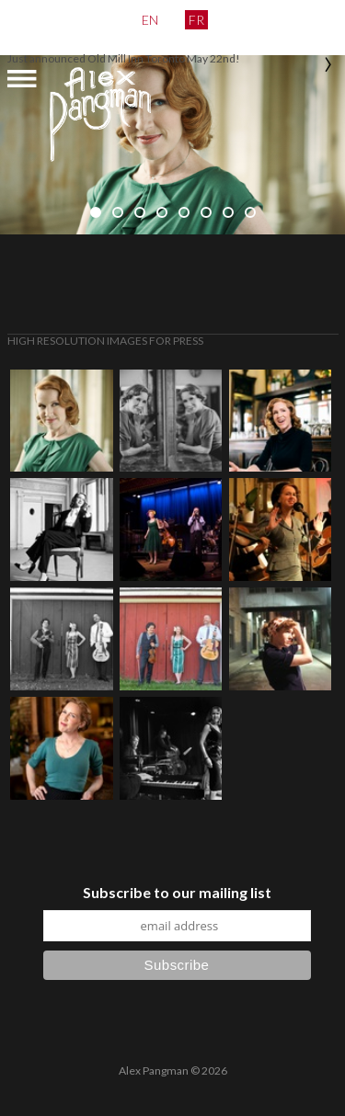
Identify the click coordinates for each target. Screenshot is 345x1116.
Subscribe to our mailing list (177, 892)
